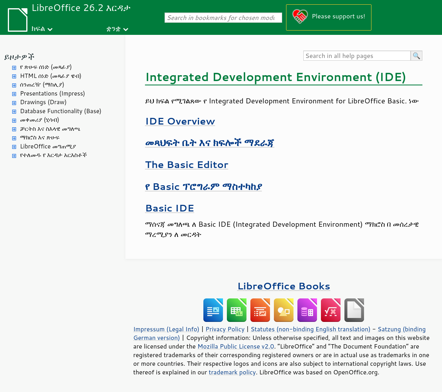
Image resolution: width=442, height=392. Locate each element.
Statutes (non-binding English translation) (310, 329)
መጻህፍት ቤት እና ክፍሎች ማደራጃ (209, 142)
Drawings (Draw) (43, 102)
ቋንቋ (113, 28)
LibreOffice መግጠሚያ (48, 146)
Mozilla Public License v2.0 (235, 346)
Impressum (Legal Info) (166, 329)
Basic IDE (169, 208)
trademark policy (232, 372)
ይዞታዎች (19, 57)
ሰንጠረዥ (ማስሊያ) (42, 84)
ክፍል (38, 28)
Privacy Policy (225, 329)
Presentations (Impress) (52, 93)
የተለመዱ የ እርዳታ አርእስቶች (53, 155)
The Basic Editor (186, 164)
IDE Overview (180, 121)
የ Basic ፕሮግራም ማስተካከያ (203, 186)
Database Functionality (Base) (60, 111)
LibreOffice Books (283, 286)
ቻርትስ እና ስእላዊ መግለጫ (50, 129)
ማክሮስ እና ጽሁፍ (40, 137)
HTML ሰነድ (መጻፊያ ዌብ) (51, 76)
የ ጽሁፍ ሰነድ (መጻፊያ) (46, 67)
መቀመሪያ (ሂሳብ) (39, 120)
